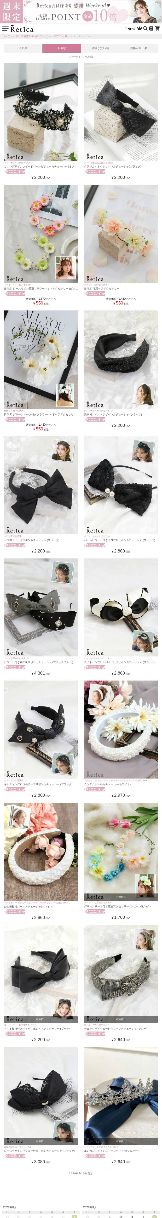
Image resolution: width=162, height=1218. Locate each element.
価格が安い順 (100, 48)
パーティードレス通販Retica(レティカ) (25, 36)
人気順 (23, 48)
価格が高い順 (138, 48)
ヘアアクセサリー (62, 36)
